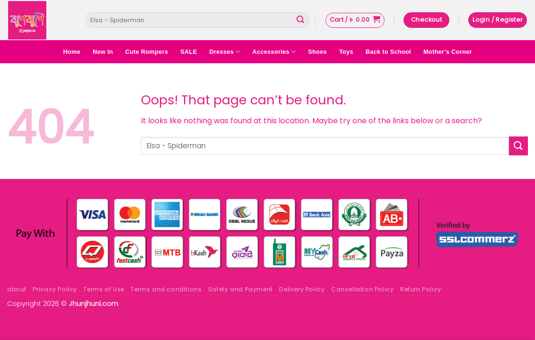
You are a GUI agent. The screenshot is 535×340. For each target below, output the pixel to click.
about (16, 289)
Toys (346, 51)
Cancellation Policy (362, 289)
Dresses (224, 51)
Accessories (274, 51)
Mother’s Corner (447, 51)
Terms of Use (103, 289)
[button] (355, 20)
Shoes (317, 51)
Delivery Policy (302, 289)
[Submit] (300, 20)
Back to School (388, 51)
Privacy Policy (55, 289)
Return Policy (420, 289)
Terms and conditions (166, 289)
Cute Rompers (146, 51)
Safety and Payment (240, 289)
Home (71, 51)
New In (103, 51)
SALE (188, 51)
